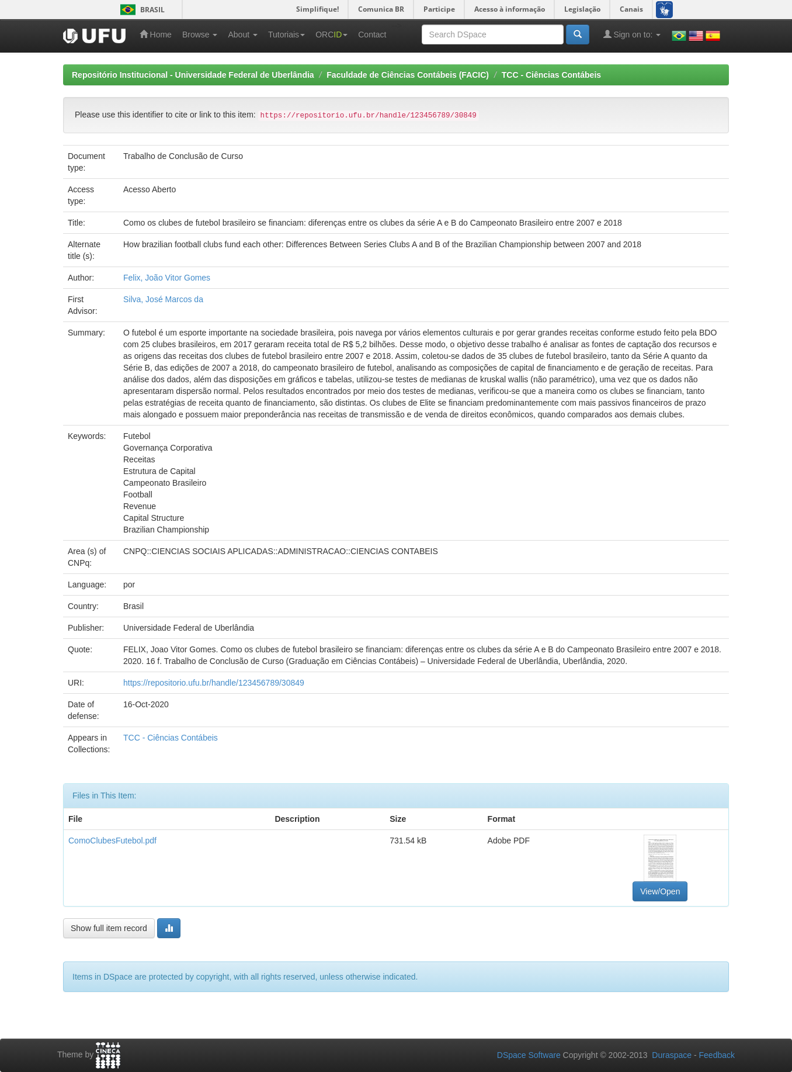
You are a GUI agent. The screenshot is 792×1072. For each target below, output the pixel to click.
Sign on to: (632, 34)
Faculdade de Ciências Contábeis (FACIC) (407, 74)
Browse (200, 34)
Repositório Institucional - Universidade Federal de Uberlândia (193, 74)
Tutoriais (286, 34)
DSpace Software (529, 1055)
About (242, 34)
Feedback (717, 1055)
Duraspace (672, 1055)
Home (156, 34)
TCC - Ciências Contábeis (551, 74)
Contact (372, 34)
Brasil (140, 10)
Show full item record (109, 928)
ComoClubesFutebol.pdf (112, 840)
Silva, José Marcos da (163, 299)
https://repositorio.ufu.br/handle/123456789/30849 (213, 682)
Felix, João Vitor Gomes (166, 277)
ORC (331, 34)
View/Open (660, 891)
